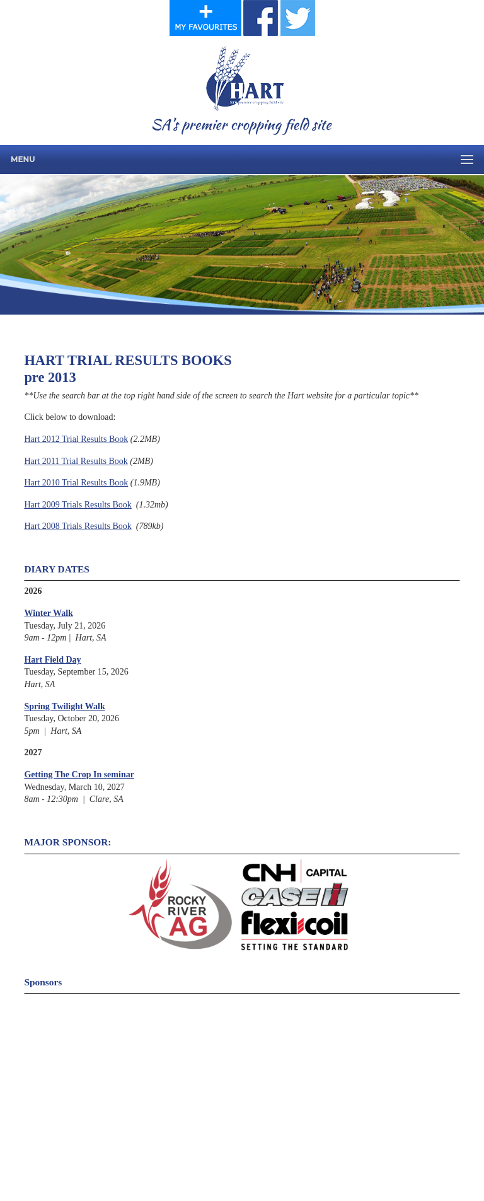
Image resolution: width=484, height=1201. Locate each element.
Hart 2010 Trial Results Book (76, 482)
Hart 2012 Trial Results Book (76, 439)
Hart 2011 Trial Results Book (75, 461)
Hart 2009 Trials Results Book (77, 504)
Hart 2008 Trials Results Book (77, 526)
